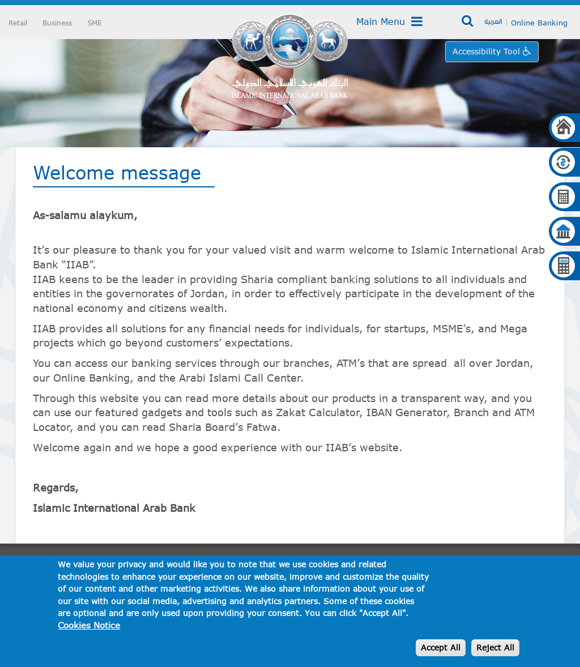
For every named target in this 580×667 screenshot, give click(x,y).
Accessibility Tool (488, 51)
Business (57, 23)
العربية (493, 20)
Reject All (495, 647)
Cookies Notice (89, 625)
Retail (17, 23)
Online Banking (539, 22)
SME (94, 23)
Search (468, 21)
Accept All (440, 647)
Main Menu (389, 21)
